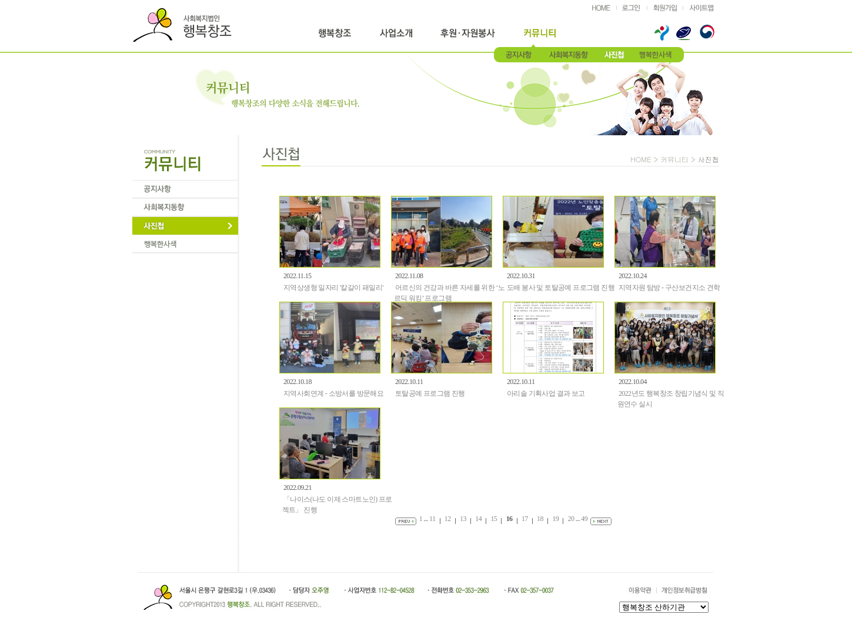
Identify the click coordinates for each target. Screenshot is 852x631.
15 (493, 519)
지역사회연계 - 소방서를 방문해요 (333, 393)
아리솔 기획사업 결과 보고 (546, 393)
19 (555, 519)
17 (525, 519)
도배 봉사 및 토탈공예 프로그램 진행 (560, 287)
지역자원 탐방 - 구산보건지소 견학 (669, 287)
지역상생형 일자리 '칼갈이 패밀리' (333, 287)
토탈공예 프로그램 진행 (430, 393)
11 (432, 519)
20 (571, 519)
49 (584, 519)
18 (540, 519)
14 (478, 519)
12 (448, 519)
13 (463, 519)
